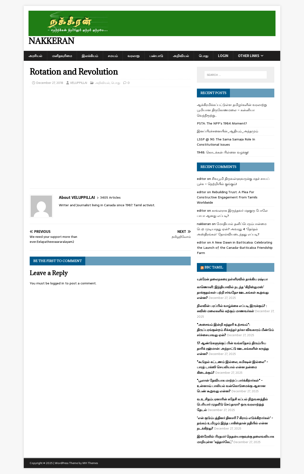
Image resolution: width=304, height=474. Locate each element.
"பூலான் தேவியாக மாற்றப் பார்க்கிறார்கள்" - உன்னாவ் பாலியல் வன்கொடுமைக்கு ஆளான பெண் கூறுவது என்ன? (231, 386)
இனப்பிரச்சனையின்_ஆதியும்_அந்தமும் (227, 131)
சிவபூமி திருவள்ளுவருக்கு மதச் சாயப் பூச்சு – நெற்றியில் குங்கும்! (233, 181)
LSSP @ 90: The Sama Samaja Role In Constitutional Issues (226, 142)
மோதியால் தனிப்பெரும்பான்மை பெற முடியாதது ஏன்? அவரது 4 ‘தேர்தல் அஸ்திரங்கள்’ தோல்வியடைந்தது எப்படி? (231, 229)
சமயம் (113, 55)
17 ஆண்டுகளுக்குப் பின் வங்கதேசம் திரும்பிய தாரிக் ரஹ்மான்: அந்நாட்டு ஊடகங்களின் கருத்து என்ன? (233, 348)
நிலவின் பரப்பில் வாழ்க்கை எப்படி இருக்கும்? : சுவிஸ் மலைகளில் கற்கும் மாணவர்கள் (232, 308)
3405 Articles (110, 197)
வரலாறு (134, 55)
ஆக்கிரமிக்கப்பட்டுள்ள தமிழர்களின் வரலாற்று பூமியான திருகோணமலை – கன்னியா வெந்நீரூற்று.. (232, 110)
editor (201, 178)
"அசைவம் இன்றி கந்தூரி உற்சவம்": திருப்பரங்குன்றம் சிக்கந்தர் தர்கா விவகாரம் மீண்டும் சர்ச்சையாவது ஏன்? (235, 330)
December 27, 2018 (49, 82)
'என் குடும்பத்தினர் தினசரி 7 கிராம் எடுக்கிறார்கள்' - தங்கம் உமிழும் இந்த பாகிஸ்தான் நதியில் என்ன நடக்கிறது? (235, 423)
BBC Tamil (213, 267)
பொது (203, 55)
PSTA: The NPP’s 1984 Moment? (222, 123)
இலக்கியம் (90, 55)
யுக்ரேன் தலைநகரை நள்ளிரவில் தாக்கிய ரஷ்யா (232, 279)
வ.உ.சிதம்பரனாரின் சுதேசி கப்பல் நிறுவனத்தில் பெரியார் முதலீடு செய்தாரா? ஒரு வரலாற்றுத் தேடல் (232, 404)
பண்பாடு (156, 55)
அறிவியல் (181, 55)
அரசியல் (35, 55)
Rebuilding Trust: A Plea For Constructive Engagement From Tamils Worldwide (227, 197)
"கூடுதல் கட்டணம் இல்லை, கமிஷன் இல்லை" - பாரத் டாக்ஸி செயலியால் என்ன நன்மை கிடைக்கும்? (232, 367)
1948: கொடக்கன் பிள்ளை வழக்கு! (222, 152)
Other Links (248, 55)
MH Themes (90, 463)
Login (223, 55)
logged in (57, 283)
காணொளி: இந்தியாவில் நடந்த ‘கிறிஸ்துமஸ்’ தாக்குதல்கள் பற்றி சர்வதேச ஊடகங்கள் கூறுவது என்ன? (233, 292)
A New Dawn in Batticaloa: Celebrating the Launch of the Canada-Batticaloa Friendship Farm (235, 248)
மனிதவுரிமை (62, 55)
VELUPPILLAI (78, 82)
